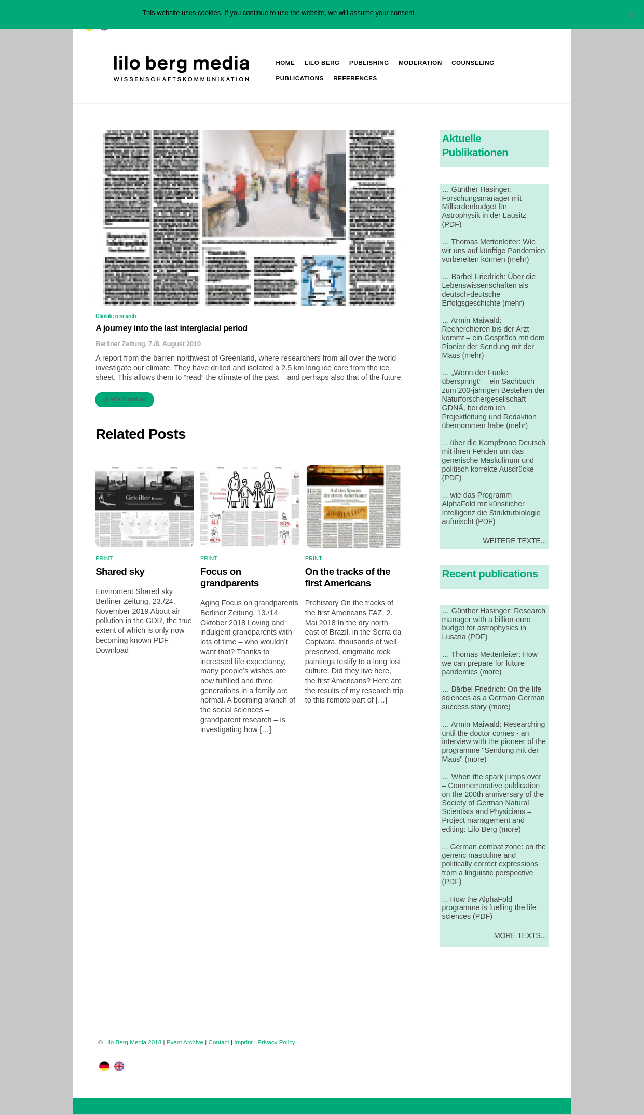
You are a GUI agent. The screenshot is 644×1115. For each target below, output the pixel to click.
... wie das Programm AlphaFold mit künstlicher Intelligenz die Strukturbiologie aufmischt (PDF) (491, 509)
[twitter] (104, 1067)
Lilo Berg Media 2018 (132, 1043)
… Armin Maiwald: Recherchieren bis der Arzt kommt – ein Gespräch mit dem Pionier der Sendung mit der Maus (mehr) (493, 338)
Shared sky (119, 572)
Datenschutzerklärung (468, 13)
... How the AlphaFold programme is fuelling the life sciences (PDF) (489, 909)
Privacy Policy (276, 1043)
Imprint (243, 1043)
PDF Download (124, 400)
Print (104, 559)
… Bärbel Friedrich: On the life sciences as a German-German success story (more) (493, 699)
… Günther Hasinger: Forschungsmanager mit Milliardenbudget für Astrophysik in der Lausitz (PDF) (484, 207)
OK (426, 13)
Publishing (370, 63)
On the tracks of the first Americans (347, 578)
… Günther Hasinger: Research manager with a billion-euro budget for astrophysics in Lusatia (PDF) (494, 625)
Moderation (421, 63)
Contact (219, 1043)
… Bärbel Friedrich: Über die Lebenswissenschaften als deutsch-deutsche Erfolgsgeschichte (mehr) (489, 290)
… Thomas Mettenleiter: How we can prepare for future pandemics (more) (490, 664)
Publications (300, 79)
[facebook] (119, 1067)
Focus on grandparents (229, 578)
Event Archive (185, 1043)
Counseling (473, 63)
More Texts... (520, 936)
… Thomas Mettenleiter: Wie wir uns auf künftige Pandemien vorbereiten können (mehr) (493, 252)
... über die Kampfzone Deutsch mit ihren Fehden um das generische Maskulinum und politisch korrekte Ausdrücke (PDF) (494, 461)
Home (285, 63)
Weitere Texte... (514, 541)
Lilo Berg (322, 63)
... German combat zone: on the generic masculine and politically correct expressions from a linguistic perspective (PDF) (494, 865)
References (355, 79)
